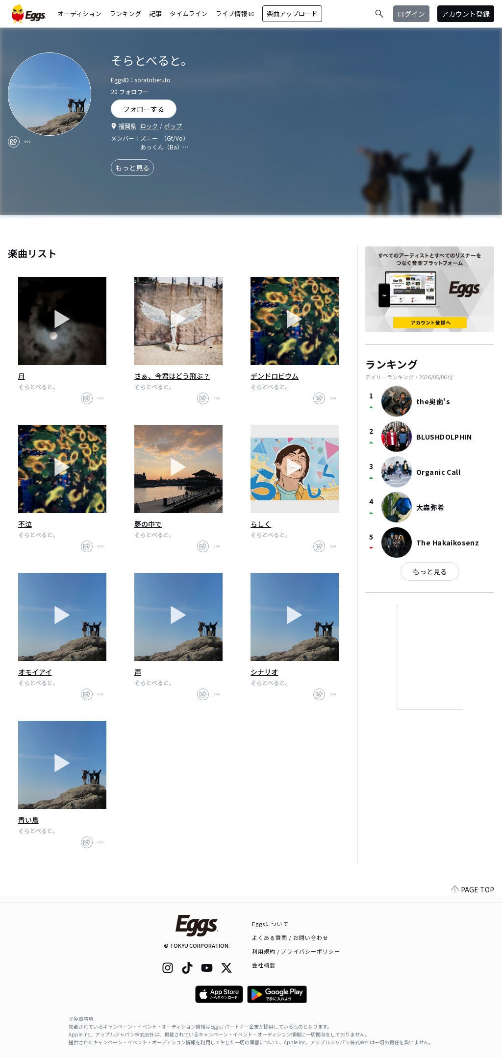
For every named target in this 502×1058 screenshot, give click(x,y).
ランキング (125, 13)
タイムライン (188, 13)
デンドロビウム (275, 376)
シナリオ (264, 672)
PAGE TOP (472, 897)
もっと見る (132, 167)
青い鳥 (28, 820)
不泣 (25, 524)
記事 (155, 13)
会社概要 (264, 965)
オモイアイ (35, 672)
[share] (14, 142)
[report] (27, 142)
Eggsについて (270, 924)
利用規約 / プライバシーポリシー (296, 951)
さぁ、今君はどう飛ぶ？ (172, 376)
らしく (261, 524)
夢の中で (148, 524)
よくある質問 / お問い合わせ (290, 937)
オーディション (79, 13)
